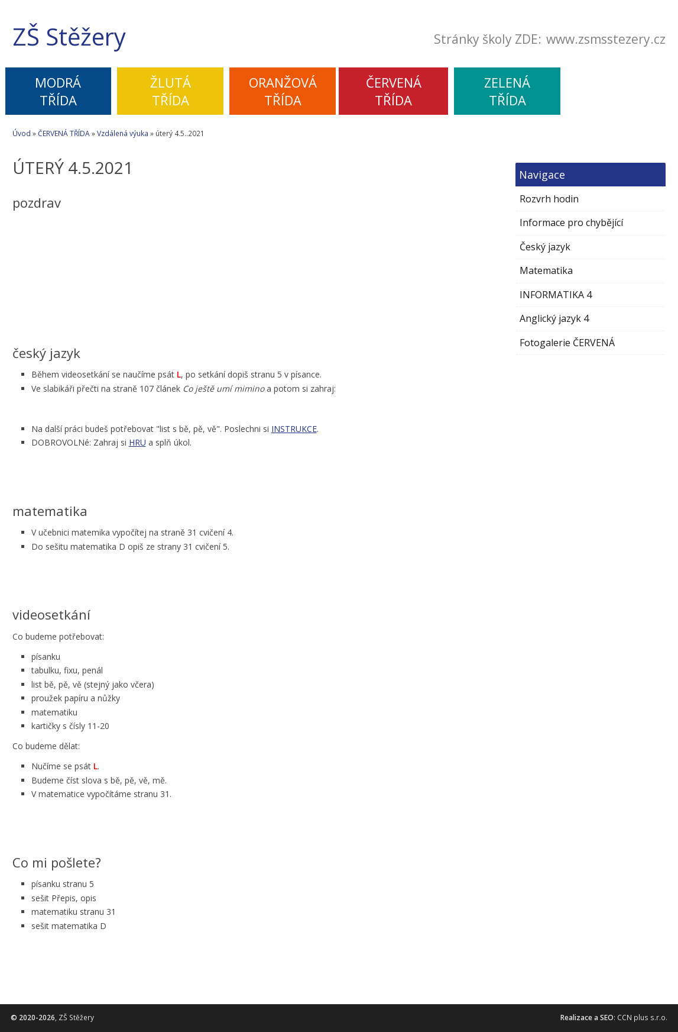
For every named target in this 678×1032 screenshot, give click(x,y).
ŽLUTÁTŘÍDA (170, 91)
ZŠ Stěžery (69, 37)
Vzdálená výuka (122, 133)
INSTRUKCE (294, 428)
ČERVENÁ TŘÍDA (64, 133)
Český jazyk (545, 246)
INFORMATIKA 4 (556, 294)
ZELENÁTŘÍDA (507, 91)
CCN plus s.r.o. (642, 1017)
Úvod (21, 133)
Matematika (546, 270)
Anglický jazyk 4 (554, 318)
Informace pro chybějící (571, 222)
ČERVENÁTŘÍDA (393, 91)
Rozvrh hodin (549, 198)
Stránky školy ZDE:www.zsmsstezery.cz (550, 40)
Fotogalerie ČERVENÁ (567, 342)
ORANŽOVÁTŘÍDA (283, 91)
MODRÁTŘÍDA (58, 91)
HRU (137, 442)
